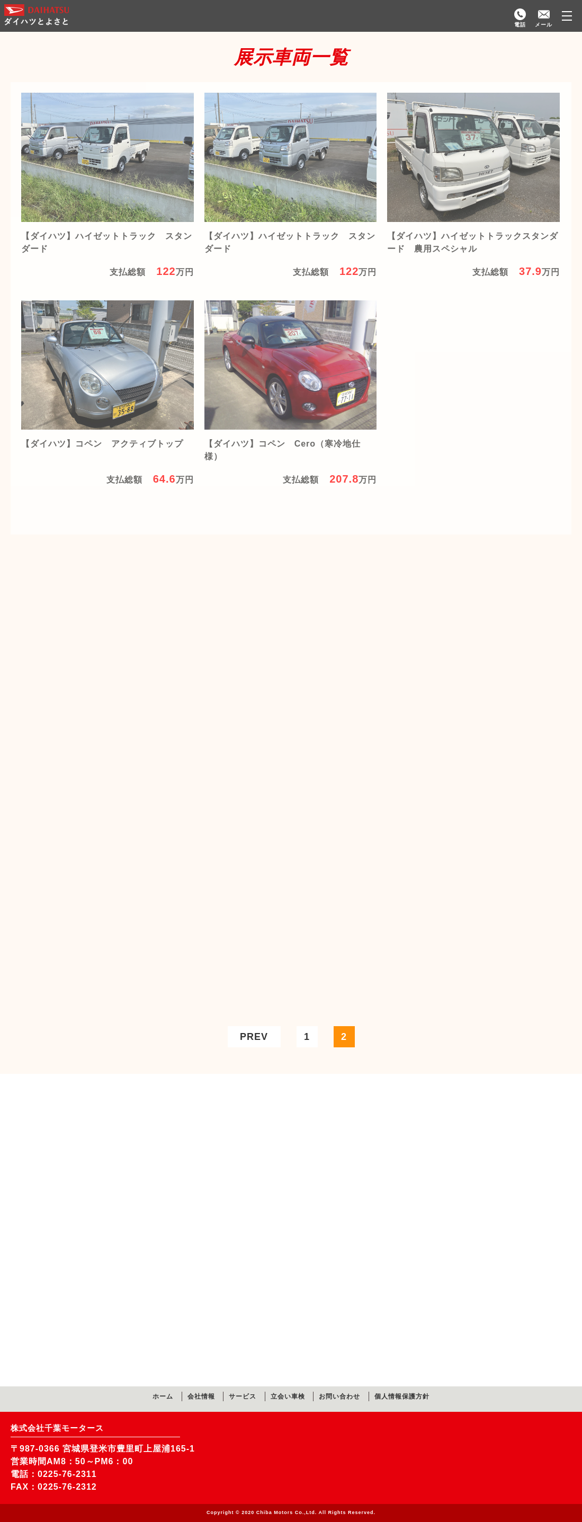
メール (543, 25)
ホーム (163, 1396)
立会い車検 (288, 1396)
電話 (520, 25)
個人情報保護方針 (401, 1396)
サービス (242, 1396)
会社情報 (201, 1396)
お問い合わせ (339, 1396)
